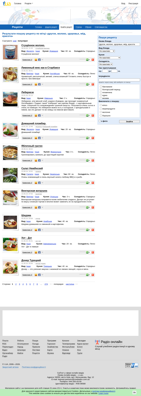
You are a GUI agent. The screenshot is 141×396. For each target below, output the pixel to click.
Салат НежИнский (32, 168)
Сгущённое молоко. (33, 45)
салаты (38, 171)
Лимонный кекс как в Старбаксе (40, 67)
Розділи (28, 3)
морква (104, 98)
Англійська (55, 73)
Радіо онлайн (111, 342)
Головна (17, 3)
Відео (4, 350)
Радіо (4, 356)
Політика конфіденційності (34, 367)
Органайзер (7, 353)
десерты (39, 126)
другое (38, 263)
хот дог (38, 241)
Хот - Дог (26, 237)
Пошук (35, 341)
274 (46, 284)
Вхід (123, 3)
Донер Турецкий (31, 260)
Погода (35, 344)
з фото (103, 121)
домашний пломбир (49, 126)
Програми (51, 341)
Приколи (36, 347)
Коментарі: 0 (27, 60)
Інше (38, 51)
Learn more (103, 393)
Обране (88, 27)
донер (43, 263)
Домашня (54, 51)
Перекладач (7, 347)
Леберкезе (27, 92)
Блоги (79, 347)
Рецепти (36, 353)
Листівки (36, 350)
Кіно (79, 350)
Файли (20, 353)
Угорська (54, 197)
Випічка (29, 73)
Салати (29, 174)
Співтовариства (101, 27)
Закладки (81, 341)
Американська (49, 244)
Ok (134, 392)
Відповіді (66, 353)
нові (14, 41)
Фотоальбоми (68, 347)
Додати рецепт (51, 27)
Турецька (47, 266)
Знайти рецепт (66, 27)
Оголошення (23, 344)
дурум (38, 218)
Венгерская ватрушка (34, 190)
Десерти (30, 51)
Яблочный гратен (31, 146)
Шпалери (21, 350)
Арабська (47, 221)
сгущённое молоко (43, 48)
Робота (20, 341)
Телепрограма (68, 344)
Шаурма (26, 215)
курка (103, 95)
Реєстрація (133, 3)
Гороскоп (51, 344)
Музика (50, 353)
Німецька (48, 98)
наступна (70, 284)
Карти (49, 350)
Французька (56, 152)
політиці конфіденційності (103, 391)
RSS (4, 344)
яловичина (106, 92)
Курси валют (82, 344)
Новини (65, 350)
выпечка (39, 194)
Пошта (5, 341)
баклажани (106, 87)
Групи (79, 353)
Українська (55, 174)
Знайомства (52, 347)
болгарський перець (110, 89)
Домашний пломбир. (33, 123)
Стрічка (79, 27)
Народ (20, 347)
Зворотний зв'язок (10, 367)
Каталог (65, 341)
